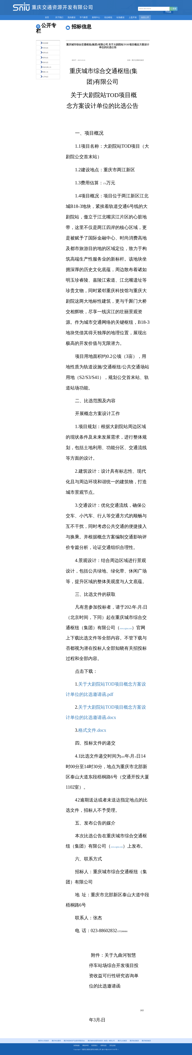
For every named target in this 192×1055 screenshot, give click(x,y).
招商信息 (45, 52)
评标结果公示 (46, 67)
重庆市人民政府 (43, 1040)
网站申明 (85, 1045)
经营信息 (45, 48)
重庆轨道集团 (134, 1040)
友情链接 (77, 1045)
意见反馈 (113, 1045)
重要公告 (45, 72)
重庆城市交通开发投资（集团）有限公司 (101, 1040)
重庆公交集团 (122, 1040)
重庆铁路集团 (146, 1040)
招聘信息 (45, 57)
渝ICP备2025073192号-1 (110, 1049)
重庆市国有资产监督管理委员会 (74, 1040)
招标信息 (45, 62)
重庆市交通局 (56, 1040)
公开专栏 (46, 28)
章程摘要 (45, 43)
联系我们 (95, 1045)
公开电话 (45, 76)
